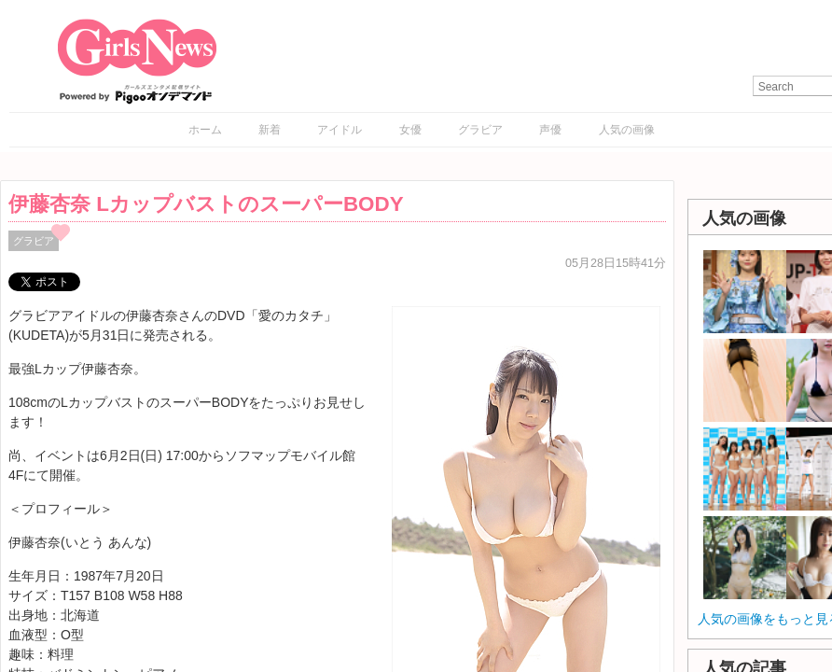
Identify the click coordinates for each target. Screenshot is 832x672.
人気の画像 (627, 129)
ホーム (205, 129)
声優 (550, 129)
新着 (269, 129)
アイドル (339, 129)
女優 (410, 129)
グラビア (480, 129)
